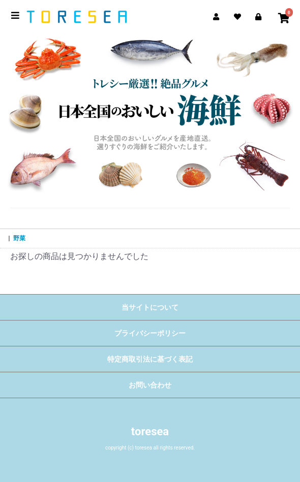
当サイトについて (150, 307)
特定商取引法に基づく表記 (150, 359)
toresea (150, 431)
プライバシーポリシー (150, 333)
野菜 (19, 238)
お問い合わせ (150, 385)
